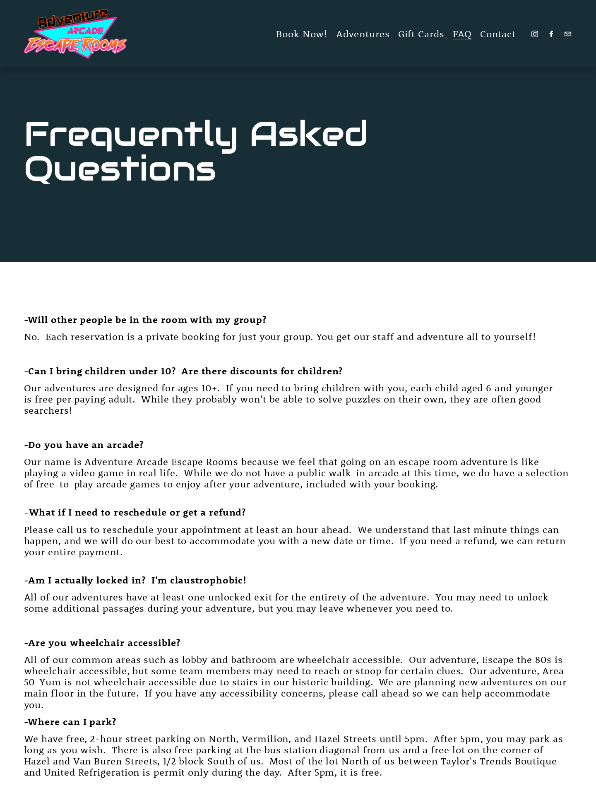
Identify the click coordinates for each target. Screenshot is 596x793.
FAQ (462, 34)
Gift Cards (421, 34)
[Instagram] (535, 34)
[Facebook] (551, 34)
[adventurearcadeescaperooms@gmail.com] (568, 34)
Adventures (362, 34)
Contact (498, 34)
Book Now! (302, 34)
